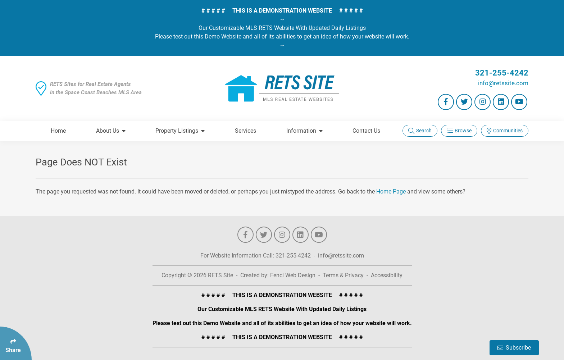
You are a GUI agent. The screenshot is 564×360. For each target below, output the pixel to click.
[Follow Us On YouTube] (519, 102)
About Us (111, 130)
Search (420, 131)
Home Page (391, 191)
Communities (505, 131)
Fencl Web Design (292, 275)
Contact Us (366, 130)
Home (58, 130)
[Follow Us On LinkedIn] (501, 102)
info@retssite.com (503, 83)
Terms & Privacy (343, 275)
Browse (459, 131)
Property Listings (180, 130)
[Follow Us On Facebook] (446, 102)
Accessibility (386, 275)
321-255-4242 (501, 72)
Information (304, 130)
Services (245, 130)
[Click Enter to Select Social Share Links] (16, 343)
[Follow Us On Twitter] (464, 102)
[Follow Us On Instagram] (482, 102)
